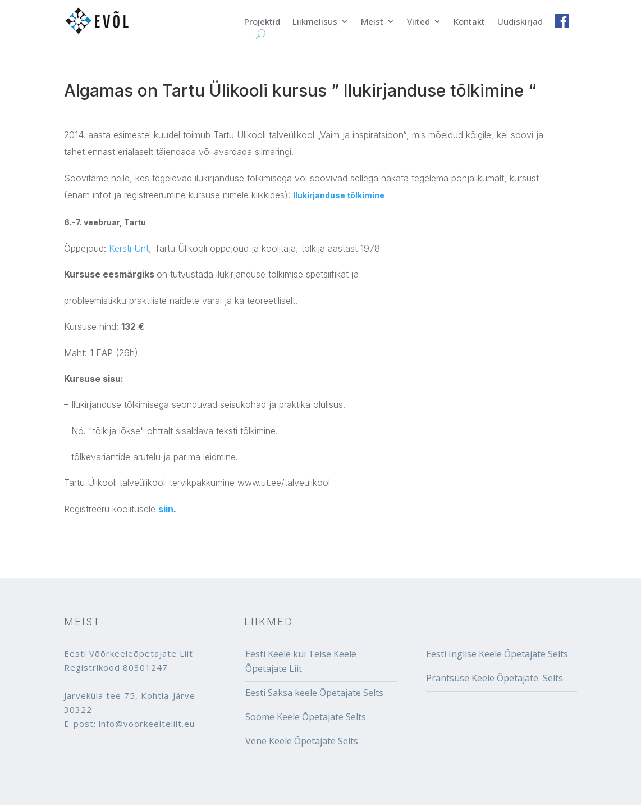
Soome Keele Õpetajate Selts (305, 717)
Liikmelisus (314, 22)
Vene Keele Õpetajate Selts (301, 741)
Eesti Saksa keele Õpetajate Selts (314, 692)
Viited (418, 22)
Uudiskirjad (520, 22)
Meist (372, 22)
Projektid (262, 22)
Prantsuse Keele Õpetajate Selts (494, 678)
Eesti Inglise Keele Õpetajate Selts (497, 654)
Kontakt (469, 22)
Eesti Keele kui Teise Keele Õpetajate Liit (300, 661)
